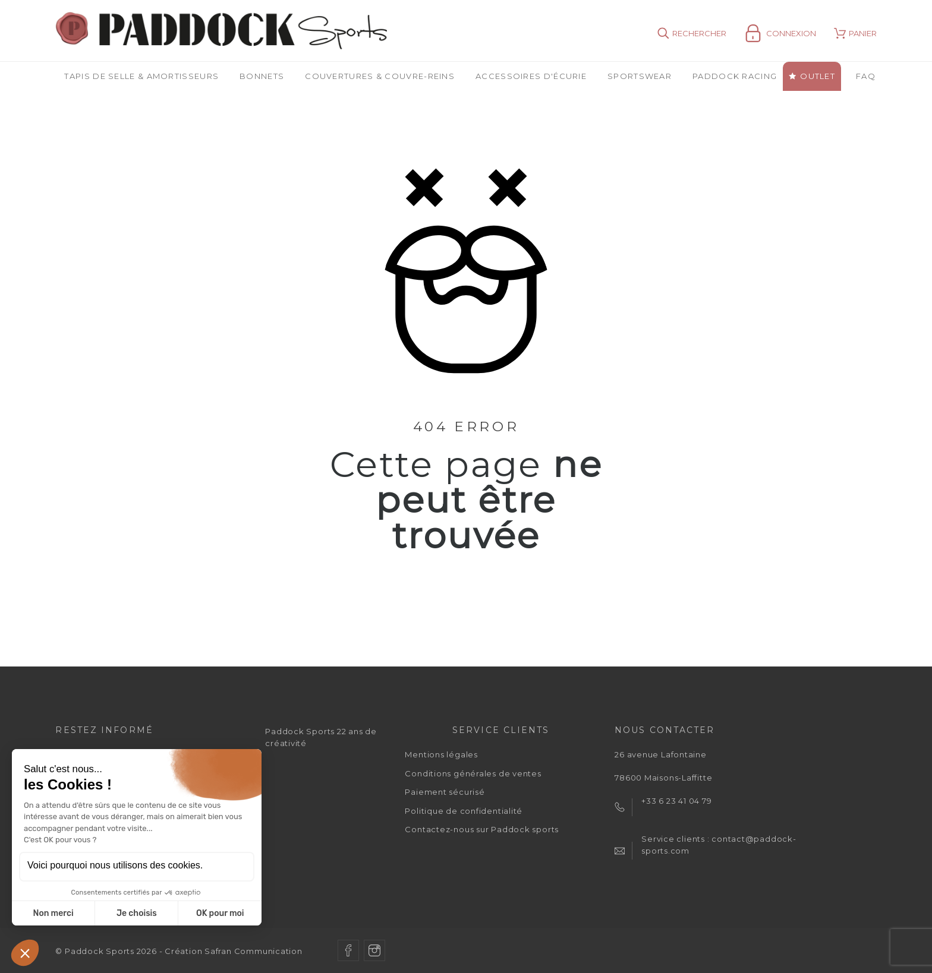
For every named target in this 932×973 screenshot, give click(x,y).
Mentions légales (441, 754)
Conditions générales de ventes (473, 773)
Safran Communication (253, 951)
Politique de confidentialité (463, 811)
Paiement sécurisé (444, 792)
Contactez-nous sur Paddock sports (482, 829)
